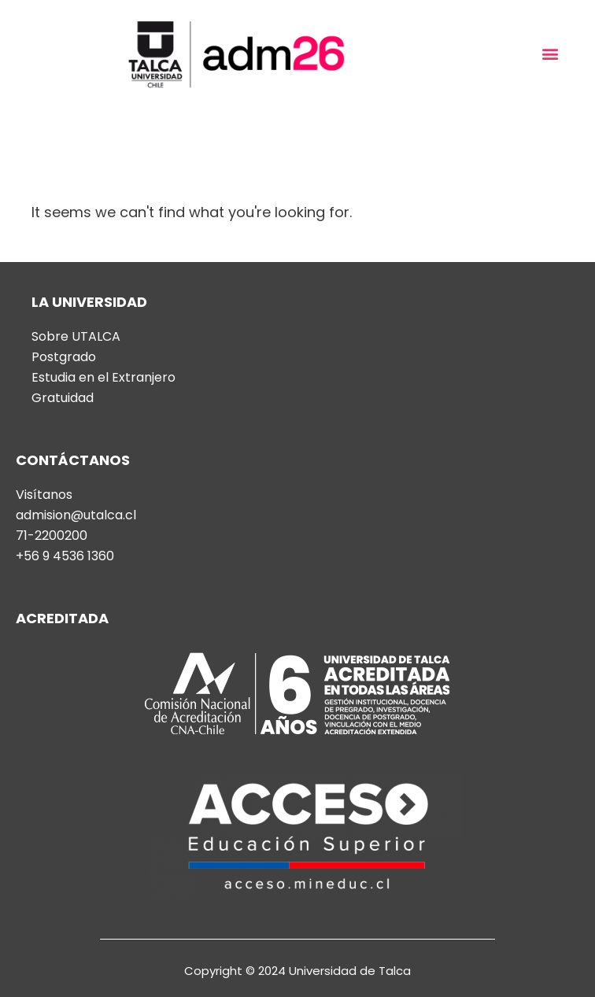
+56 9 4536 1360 (65, 556)
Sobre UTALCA (75, 336)
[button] (551, 54)
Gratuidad (62, 398)
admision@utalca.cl (76, 515)
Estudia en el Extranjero (103, 377)
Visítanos (44, 495)
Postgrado (63, 357)
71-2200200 (51, 536)
